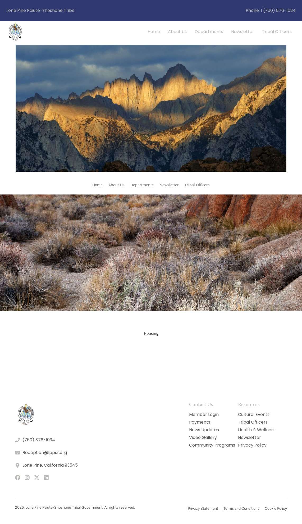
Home (154, 32)
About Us (177, 32)
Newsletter (242, 32)
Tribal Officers (277, 32)
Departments (209, 32)
